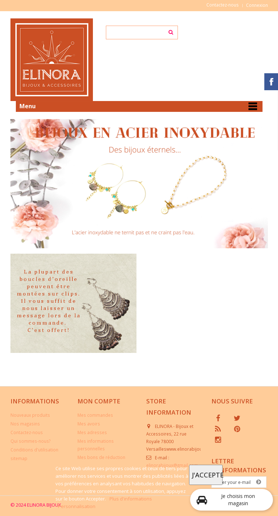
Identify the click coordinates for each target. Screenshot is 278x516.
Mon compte (98, 401)
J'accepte (207, 474)
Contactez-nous (222, 5)
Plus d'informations (130, 498)
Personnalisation (76, 506)
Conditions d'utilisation (34, 449)
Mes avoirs (88, 424)
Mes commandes (95, 415)
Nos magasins (25, 424)
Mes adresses (92, 432)
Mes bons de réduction (101, 457)
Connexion (257, 5)
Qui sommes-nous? (30, 441)
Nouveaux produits (30, 415)
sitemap (18, 458)
